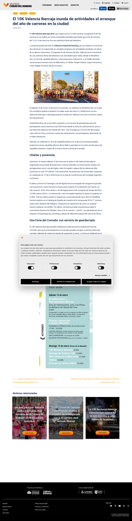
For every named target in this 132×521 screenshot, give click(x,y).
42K (111, 8)
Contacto (116, 3)
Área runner (122, 9)
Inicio (15, 13)
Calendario (106, 3)
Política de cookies (40, 510)
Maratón (5, 503)
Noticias (32, 13)
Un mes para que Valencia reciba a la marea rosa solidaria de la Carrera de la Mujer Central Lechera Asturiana (29, 415)
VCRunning (23, 13)
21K (103, 8)
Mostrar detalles (101, 275)
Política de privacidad (41, 503)
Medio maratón (7, 506)
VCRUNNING (47, 5)
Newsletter (6, 513)
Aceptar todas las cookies (96, 282)
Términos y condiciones (42, 506)
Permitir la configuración (66, 282)
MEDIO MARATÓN (61, 5)
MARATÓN (75, 5)
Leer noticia (29, 430)
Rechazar (35, 282)
